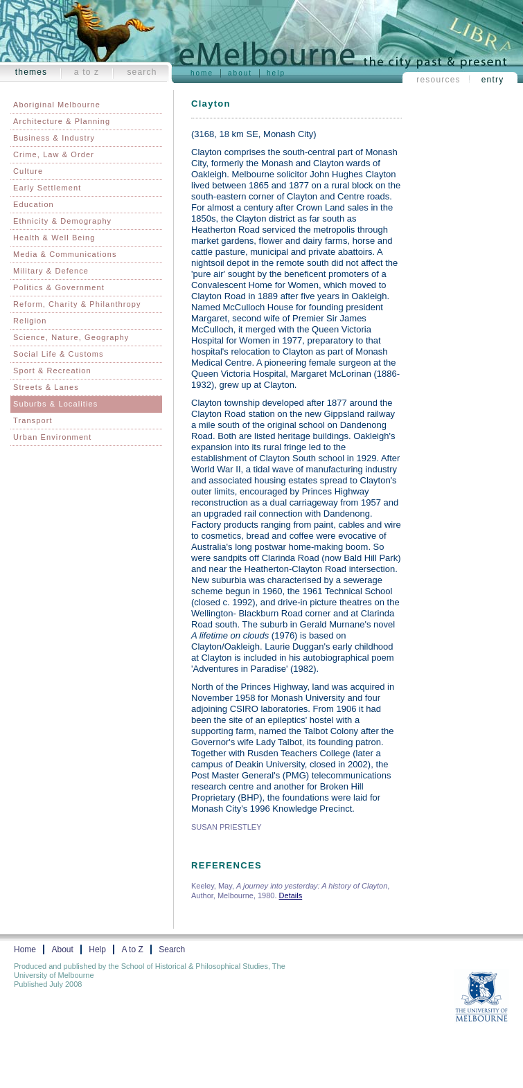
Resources (438, 79)
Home (201, 73)
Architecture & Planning (61, 121)
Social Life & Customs (58, 354)
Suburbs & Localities (55, 404)
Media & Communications (65, 254)
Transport (33, 420)
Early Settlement (47, 188)
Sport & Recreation (52, 370)
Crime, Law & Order (53, 154)
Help (276, 73)
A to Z (87, 72)
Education (33, 204)
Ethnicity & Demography (62, 221)
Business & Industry (54, 138)
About (240, 73)
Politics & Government (59, 287)
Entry (492, 79)
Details (291, 895)
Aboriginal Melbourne (56, 104)
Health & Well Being (54, 237)
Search (142, 72)
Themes (31, 72)
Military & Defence (51, 271)
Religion (30, 320)
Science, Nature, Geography (71, 337)
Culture (28, 171)
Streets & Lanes (46, 387)
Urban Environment (52, 437)
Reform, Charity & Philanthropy (77, 304)
